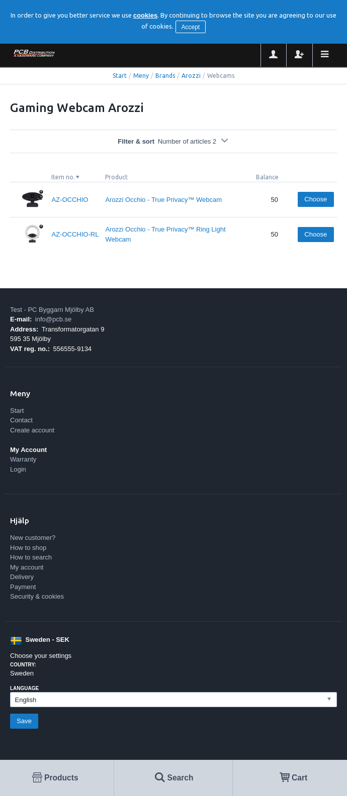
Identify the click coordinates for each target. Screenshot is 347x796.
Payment (23, 587)
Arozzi (191, 75)
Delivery (22, 577)
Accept (190, 27)
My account (26, 567)
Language (24, 688)
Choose (315, 199)
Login (18, 469)
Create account (32, 430)
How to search (31, 557)
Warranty (23, 459)
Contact (21, 420)
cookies (145, 15)
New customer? (32, 537)
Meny (141, 75)
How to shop (28, 547)
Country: (23, 664)
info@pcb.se (53, 319)
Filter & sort (173, 141)
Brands (165, 75)
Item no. (63, 177)
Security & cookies (37, 596)
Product (116, 177)
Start (120, 75)
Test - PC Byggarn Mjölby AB (52, 309)
